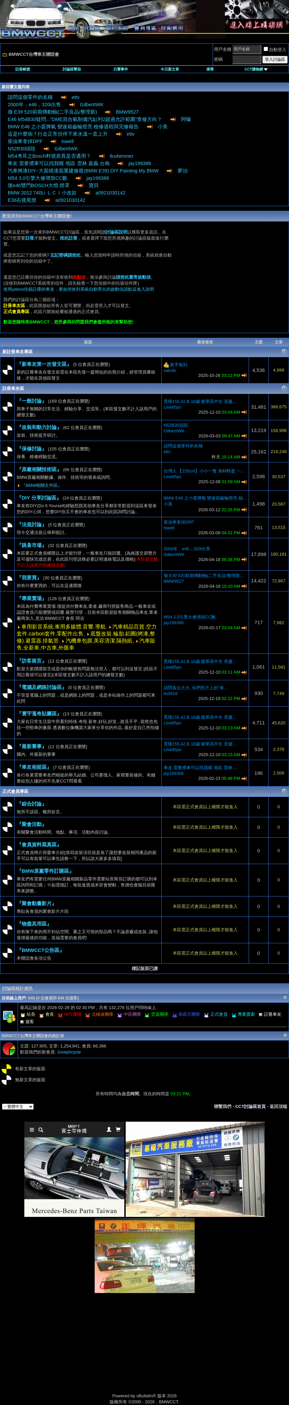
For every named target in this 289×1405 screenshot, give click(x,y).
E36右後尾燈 (22, 200)
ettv (76, 97)
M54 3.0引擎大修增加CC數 (37, 178)
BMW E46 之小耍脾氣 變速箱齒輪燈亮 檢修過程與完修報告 (73, 126)
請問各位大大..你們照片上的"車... (196, 687)
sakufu (170, 370)
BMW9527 (127, 112)
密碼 (218, 59)
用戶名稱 (222, 49)
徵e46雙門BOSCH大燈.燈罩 (39, 185)
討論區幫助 (72, 69)
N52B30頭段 (21, 148)
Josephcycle (69, 1052)
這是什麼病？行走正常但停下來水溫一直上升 (58, 134)
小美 (163, 126)
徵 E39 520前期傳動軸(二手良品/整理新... (204, 575)
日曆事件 (120, 69)
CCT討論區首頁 (250, 1106)
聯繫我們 (222, 1106)
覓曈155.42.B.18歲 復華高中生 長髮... (200, 401)
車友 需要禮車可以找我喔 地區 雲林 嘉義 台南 (58, 163)
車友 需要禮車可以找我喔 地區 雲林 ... (200, 767)
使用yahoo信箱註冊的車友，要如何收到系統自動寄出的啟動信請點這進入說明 (78, 289)
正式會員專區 (15, 791)
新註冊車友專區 (17, 351)
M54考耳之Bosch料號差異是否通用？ (49, 156)
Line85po (173, 407)
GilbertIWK (92, 104)
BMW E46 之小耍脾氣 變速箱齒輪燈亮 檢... (205, 498)
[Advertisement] (230, 277)
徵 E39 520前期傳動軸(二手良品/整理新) (52, 112)
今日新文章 (170, 69)
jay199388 (139, 163)
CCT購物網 (256, 69)
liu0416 (171, 693)
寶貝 (94, 185)
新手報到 (178, 364)
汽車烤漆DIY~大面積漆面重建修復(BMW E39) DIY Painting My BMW (83, 170)
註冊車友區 (13, 388)
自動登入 (275, 49)
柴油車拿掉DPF (25, 141)
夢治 (183, 170)
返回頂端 (278, 1106)
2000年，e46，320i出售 (34, 104)
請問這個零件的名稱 (30, 97)
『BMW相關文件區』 (41, 485)
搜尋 (210, 69)
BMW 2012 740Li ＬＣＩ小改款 (42, 192)
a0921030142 (111, 192)
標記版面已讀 (145, 968)
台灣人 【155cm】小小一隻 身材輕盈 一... (204, 470)
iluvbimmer (121, 156)
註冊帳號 (22, 69)
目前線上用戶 (14, 998)
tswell (67, 141)
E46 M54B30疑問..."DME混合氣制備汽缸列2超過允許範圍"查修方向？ (85, 119)
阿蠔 (186, 119)
